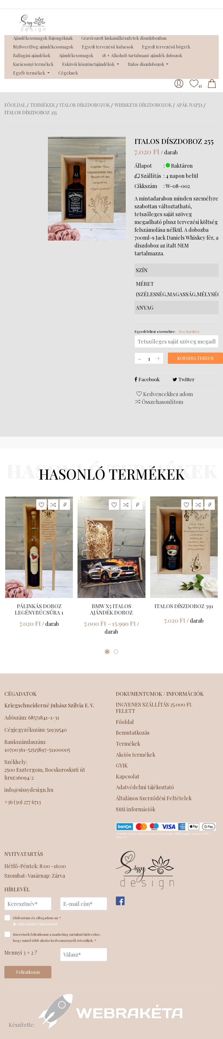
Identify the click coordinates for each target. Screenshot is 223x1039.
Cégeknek (68, 73)
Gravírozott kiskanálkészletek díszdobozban (123, 38)
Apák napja (189, 105)
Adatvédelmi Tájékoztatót (35, 923)
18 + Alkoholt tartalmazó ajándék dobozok (142, 55)
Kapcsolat (127, 776)
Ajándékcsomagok (76, 55)
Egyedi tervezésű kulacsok (107, 47)
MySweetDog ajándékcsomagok (43, 47)
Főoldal (15, 105)
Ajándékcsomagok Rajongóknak (43, 38)
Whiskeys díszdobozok (143, 105)
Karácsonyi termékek (33, 64)
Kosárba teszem (195, 358)
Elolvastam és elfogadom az (34, 920)
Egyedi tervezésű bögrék (166, 47)
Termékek (42, 105)
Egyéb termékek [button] (29, 73)
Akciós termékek (135, 754)
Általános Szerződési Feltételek (154, 798)
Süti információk (135, 809)
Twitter (183, 379)
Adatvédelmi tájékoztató (145, 787)
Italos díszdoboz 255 (30, 112)
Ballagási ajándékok (31, 55)
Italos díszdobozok (85, 105)
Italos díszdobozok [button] (146, 64)
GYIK (122, 765)
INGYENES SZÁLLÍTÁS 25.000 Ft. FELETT (154, 708)
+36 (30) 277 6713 (22, 801)
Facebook (147, 379)
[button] (107, 651)
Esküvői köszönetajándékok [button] (89, 64)
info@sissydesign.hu (28, 789)
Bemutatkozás (133, 732)
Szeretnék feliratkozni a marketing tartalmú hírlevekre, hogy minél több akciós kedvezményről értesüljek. (52, 936)
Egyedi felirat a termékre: (166, 331)
